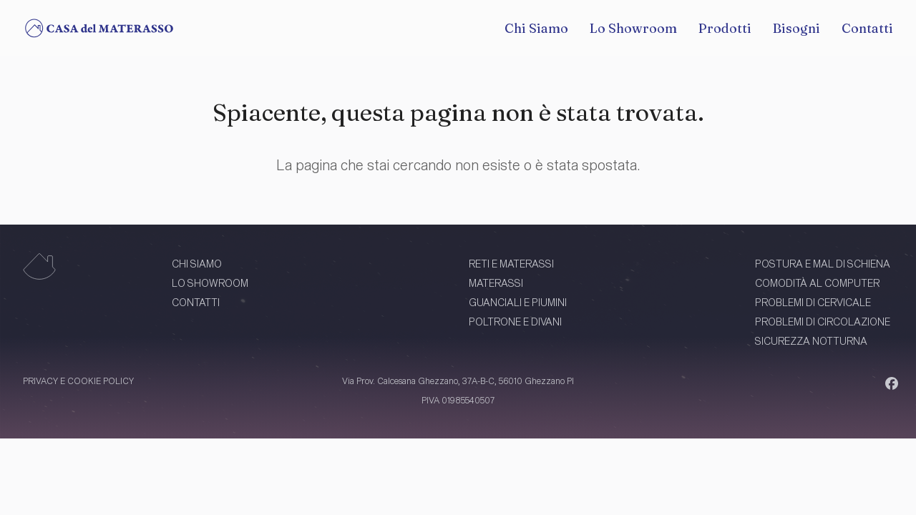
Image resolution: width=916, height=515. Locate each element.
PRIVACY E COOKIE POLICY (78, 381)
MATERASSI (496, 283)
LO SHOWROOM (210, 283)
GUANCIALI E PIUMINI (518, 302)
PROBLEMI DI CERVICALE (813, 302)
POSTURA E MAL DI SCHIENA (822, 264)
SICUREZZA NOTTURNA (811, 341)
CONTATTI (196, 302)
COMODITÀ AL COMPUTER (817, 283)
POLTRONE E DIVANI (515, 321)
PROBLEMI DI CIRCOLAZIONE (822, 321)
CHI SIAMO (197, 264)
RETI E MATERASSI (511, 264)
